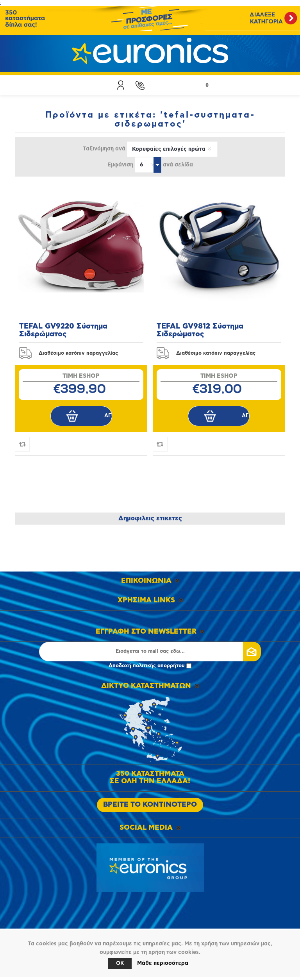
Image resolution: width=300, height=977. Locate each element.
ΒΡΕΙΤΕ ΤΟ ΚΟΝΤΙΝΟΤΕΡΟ (150, 804)
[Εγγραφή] (150, 651)
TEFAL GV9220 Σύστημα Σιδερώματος (63, 330)
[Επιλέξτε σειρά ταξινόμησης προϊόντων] (172, 149)
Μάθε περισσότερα (162, 963)
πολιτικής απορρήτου (159, 665)
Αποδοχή (150, 665)
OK (120, 963)
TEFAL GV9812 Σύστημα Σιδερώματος (200, 330)
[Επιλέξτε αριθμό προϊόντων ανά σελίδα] (148, 165)
